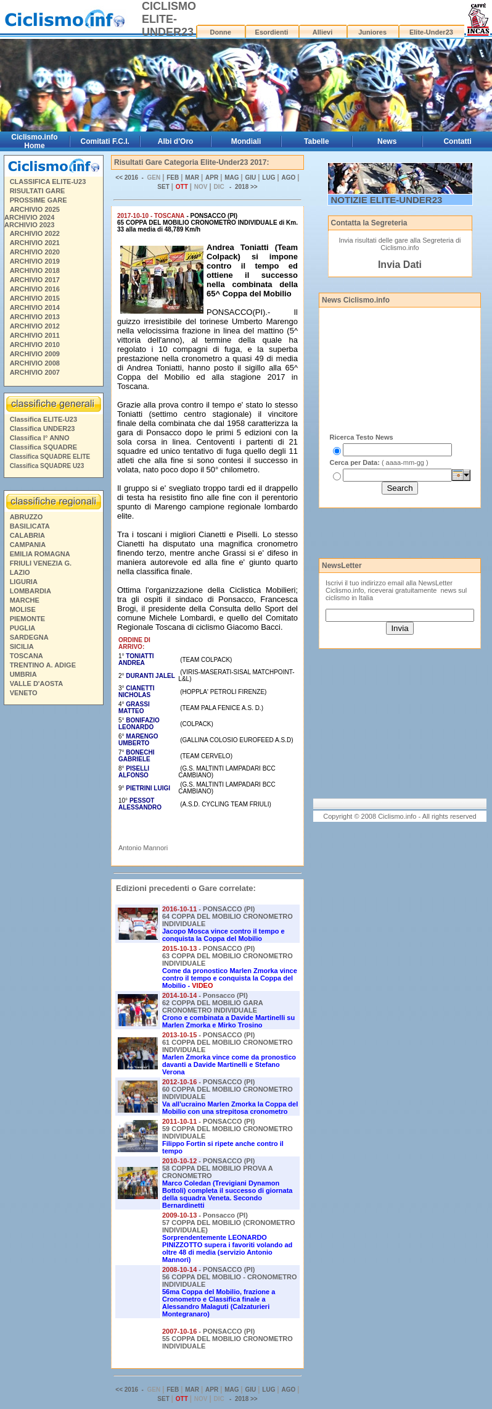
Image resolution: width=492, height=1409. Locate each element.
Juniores (372, 32)
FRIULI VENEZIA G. (41, 563)
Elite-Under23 (431, 32)
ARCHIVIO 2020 (35, 252)
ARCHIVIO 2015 (35, 298)
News (386, 141)
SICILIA (22, 646)
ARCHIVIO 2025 (35, 209)
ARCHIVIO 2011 (35, 335)
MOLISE (23, 609)
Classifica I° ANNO (40, 437)
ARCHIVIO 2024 (29, 217)
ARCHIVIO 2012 (35, 326)
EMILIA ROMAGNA (40, 554)
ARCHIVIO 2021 (35, 242)
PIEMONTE (27, 618)
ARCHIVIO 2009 (35, 353)
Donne (220, 32)
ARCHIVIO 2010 (35, 344)
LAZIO (20, 572)
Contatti (457, 141)
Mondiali (246, 141)
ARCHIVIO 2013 (35, 316)
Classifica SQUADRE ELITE (50, 456)
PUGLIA (23, 628)
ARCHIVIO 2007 (35, 372)
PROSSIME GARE (38, 200)
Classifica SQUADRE (43, 447)
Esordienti (272, 32)
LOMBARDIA (30, 591)
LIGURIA (24, 581)
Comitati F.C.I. (105, 141)
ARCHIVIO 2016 (35, 289)
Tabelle (316, 141)
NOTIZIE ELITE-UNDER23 (387, 199)
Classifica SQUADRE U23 (47, 465)
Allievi (322, 32)
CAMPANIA (28, 544)
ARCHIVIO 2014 (35, 307)
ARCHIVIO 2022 (35, 233)
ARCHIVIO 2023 (29, 224)
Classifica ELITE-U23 (43, 419)
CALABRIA (27, 535)
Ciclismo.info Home (34, 141)
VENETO (24, 692)
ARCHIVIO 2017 (35, 279)
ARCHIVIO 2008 (35, 363)
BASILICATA (30, 526)
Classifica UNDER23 (42, 428)
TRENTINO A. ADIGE (43, 665)
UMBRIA (23, 674)
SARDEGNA (29, 637)
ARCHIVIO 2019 (35, 261)
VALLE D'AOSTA (37, 683)
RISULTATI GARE (37, 190)
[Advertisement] (53, 898)
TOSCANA (26, 655)
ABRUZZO (26, 517)
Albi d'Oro (176, 141)
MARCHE (24, 600)
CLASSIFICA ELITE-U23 (48, 181)
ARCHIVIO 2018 (35, 270)
